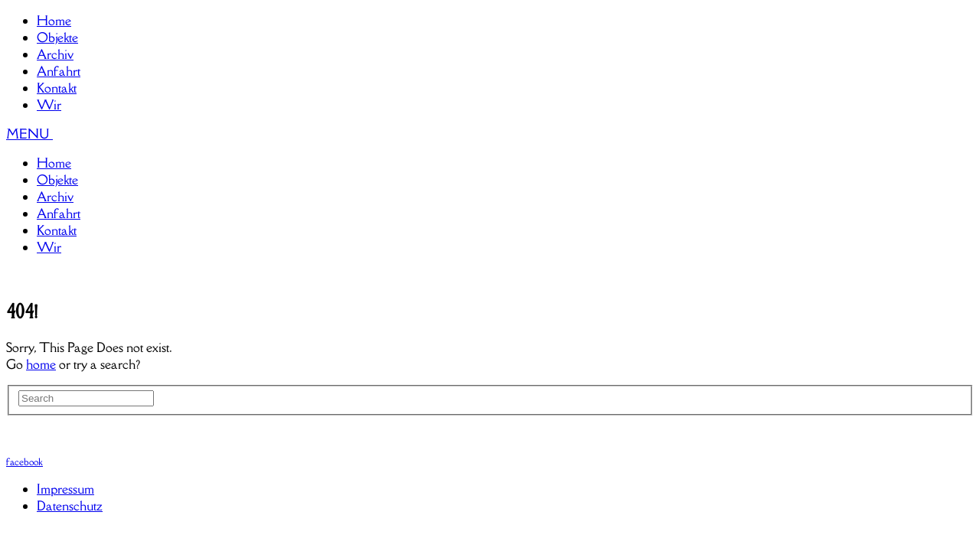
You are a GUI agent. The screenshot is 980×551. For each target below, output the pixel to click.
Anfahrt (58, 71)
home (41, 364)
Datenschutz (70, 505)
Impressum (65, 489)
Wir (49, 104)
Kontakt (57, 88)
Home (54, 20)
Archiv (55, 54)
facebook (24, 461)
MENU (29, 134)
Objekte (57, 37)
